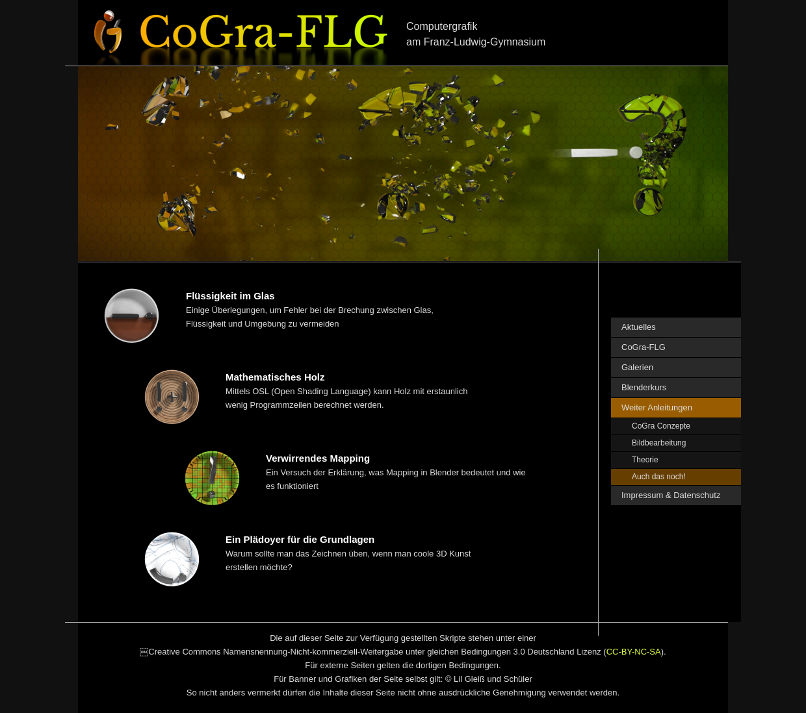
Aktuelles (638, 327)
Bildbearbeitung (659, 442)
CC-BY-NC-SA (633, 652)
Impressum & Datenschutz (670, 495)
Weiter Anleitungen (656, 407)
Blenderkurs (643, 387)
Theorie (645, 459)
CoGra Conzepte (661, 426)
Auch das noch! (659, 476)
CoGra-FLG (643, 347)
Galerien (637, 367)
